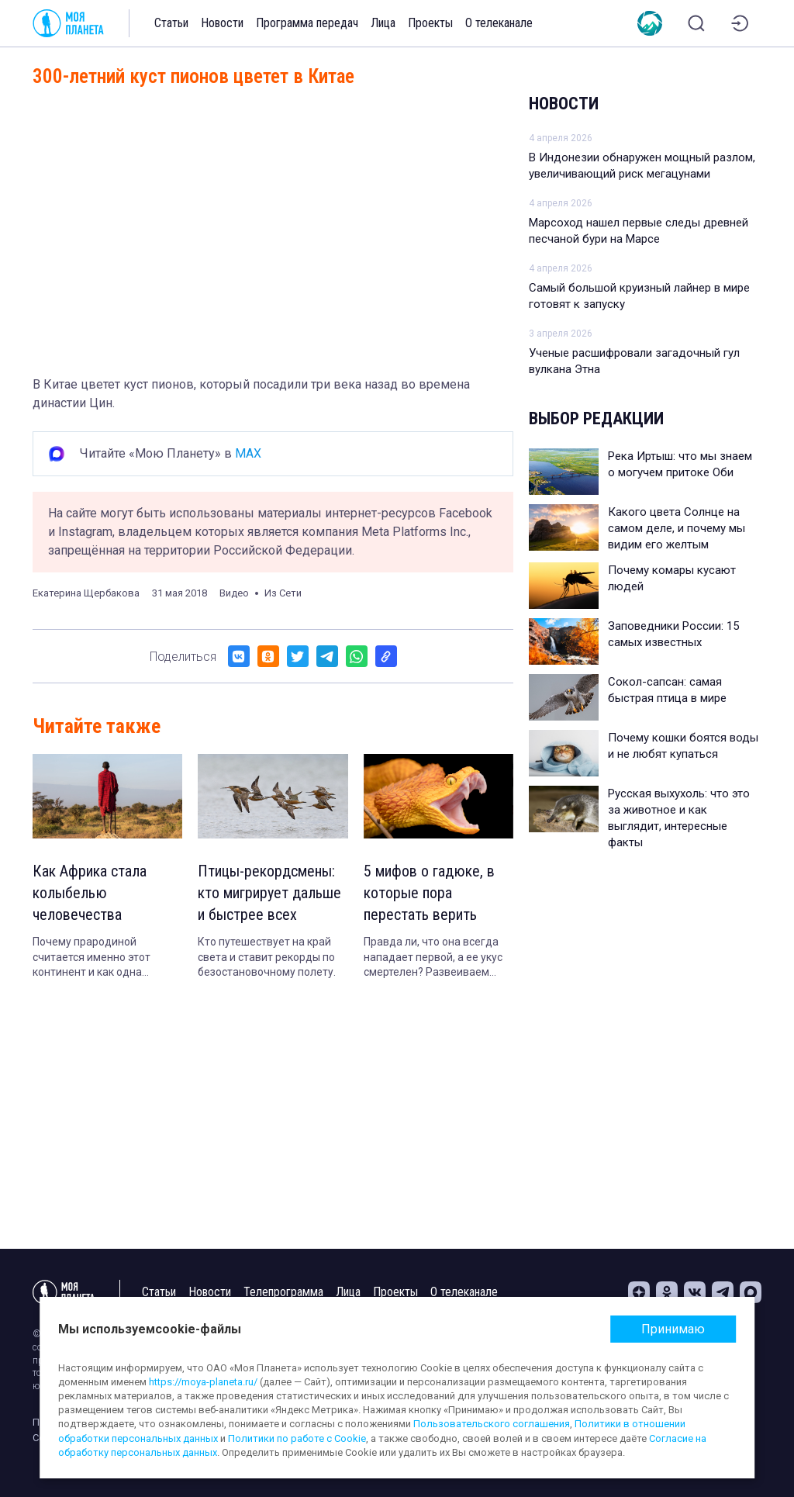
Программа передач (307, 23)
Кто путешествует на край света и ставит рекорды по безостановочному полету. (267, 956)
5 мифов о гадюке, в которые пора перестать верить (429, 893)
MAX (248, 453)
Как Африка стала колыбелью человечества (90, 893)
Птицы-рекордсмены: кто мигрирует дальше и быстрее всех (269, 893)
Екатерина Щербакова (86, 593)
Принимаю (673, 1329)
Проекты (430, 23)
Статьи (171, 23)
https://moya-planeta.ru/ (203, 1382)
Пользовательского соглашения (491, 1424)
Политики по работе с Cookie (297, 1438)
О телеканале (499, 23)
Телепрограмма (283, 1291)
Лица (383, 23)
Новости (222, 23)
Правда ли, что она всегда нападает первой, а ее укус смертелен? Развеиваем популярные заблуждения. (433, 957)
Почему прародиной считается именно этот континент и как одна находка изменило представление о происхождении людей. (93, 957)
